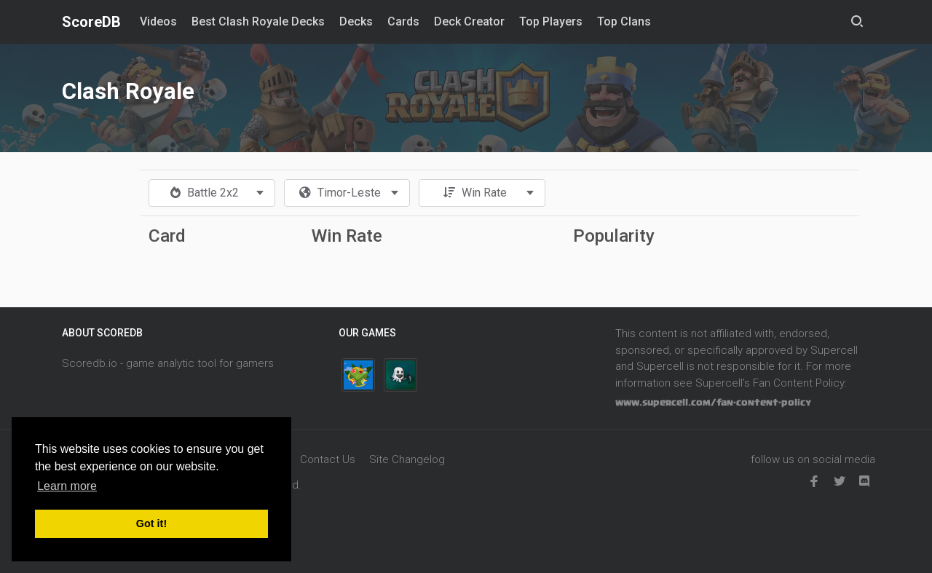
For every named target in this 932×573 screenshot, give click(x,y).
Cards (403, 21)
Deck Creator (469, 21)
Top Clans (624, 21)
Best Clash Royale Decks (258, 21)
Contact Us (327, 459)
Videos (158, 21)
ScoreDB (91, 22)
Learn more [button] (67, 486)
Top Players (550, 21)
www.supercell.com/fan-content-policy (713, 402)
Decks (356, 21)
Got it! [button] (151, 523)
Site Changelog (407, 459)
